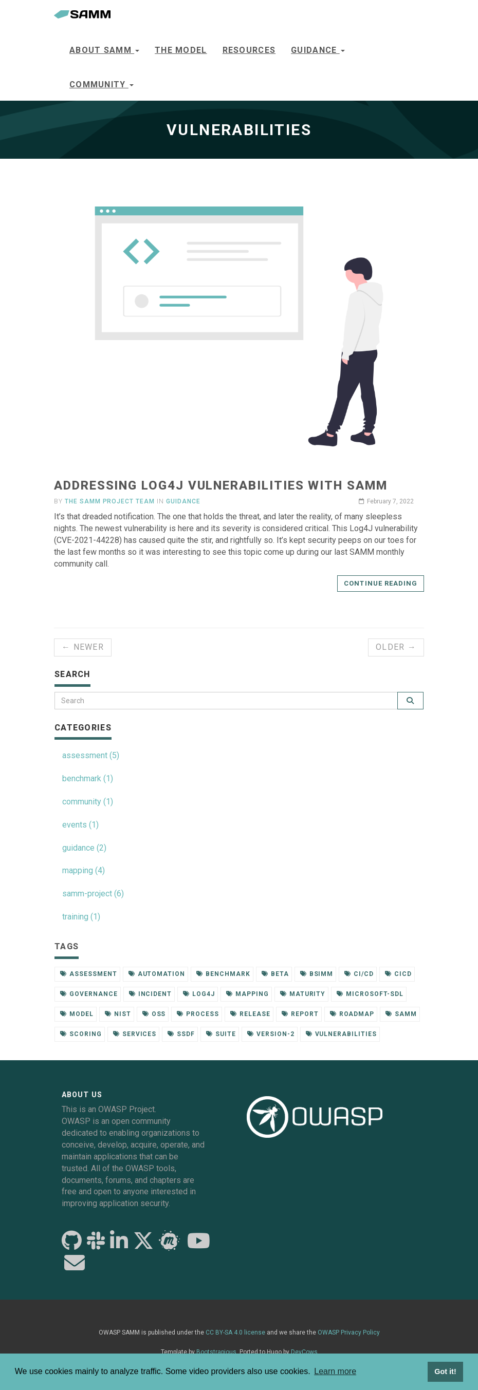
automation (157, 974)
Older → (396, 647)
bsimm (317, 974)
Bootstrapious (216, 1352)
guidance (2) (84, 848)
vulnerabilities (341, 1034)
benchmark (223, 974)
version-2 (271, 1034)
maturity (303, 994)
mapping (247, 994)
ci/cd (359, 974)
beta (275, 974)
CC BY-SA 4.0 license (235, 1332)
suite (221, 1034)
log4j (199, 994)
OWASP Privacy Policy (349, 1332)
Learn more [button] (335, 1371)
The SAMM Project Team (110, 501)
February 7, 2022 (386, 501)
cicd (398, 974)
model (77, 1014)
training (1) (81, 917)
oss (154, 1014)
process (198, 1014)
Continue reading (380, 583)
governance (89, 994)
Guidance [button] (318, 50)
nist (118, 1014)
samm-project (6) (93, 893)
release (250, 1014)
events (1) (80, 825)
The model (181, 50)
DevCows (304, 1352)
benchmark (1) (87, 778)
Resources (249, 50)
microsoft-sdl (370, 994)
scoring (81, 1034)
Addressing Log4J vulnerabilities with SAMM (221, 485)
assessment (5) (90, 755)
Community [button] (101, 84)
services (135, 1034)
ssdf (181, 1034)
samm (401, 1014)
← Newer (83, 647)
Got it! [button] (445, 1371)
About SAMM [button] (104, 50)
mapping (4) (83, 870)
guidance (183, 501)
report (300, 1014)
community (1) (87, 801)
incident (150, 994)
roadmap (352, 1014)
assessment (88, 974)
